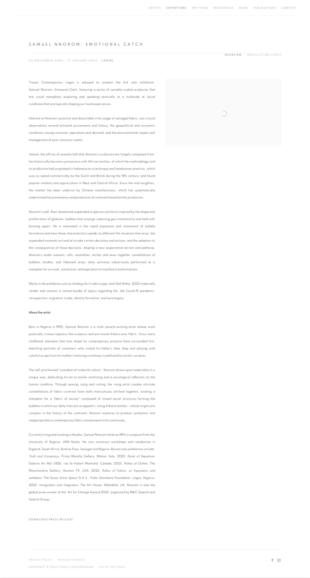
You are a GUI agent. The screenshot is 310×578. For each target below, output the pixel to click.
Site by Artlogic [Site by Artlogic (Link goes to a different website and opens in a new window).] (112, 567)
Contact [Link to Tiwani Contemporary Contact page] (289, 8)
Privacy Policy (41, 560)
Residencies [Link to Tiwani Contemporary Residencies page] (223, 8)
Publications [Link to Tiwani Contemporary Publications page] (264, 8)
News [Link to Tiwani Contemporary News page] (243, 8)
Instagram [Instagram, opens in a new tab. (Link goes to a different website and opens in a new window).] (279, 560)
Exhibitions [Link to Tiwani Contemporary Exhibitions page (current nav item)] (176, 8)
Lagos (107, 60)
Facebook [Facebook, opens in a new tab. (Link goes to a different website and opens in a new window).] (272, 560)
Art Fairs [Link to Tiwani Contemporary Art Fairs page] (200, 8)
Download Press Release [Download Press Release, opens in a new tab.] (51, 519)
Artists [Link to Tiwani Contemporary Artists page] (154, 8)
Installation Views (264, 55)
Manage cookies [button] (71, 560)
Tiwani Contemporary (37, 8)
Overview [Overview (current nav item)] (233, 55)
